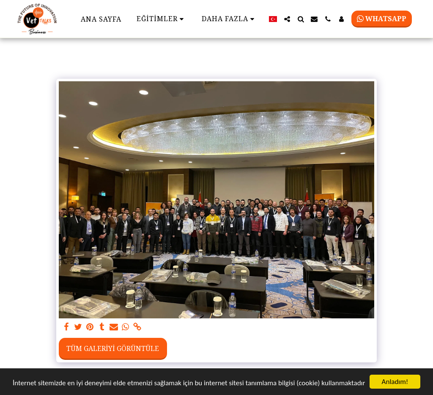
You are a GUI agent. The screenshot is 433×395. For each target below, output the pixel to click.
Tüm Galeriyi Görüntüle (112, 348)
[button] (287, 19)
